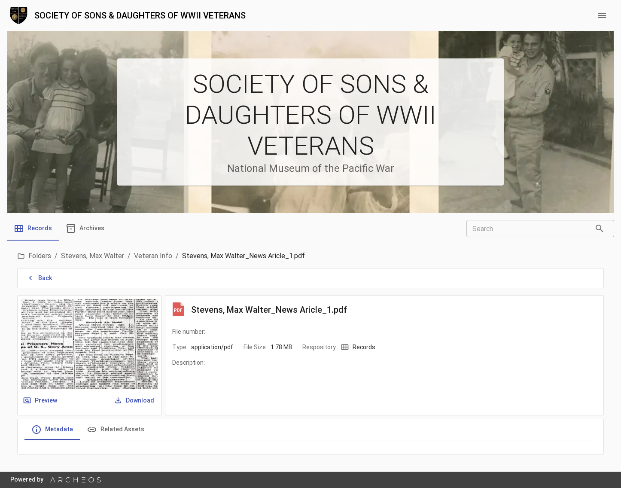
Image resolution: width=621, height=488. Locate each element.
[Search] (599, 228)
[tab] (33, 229)
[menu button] (602, 15)
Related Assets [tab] (115, 429)
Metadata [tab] (52, 429)
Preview (41, 401)
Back (39, 278)
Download (135, 401)
